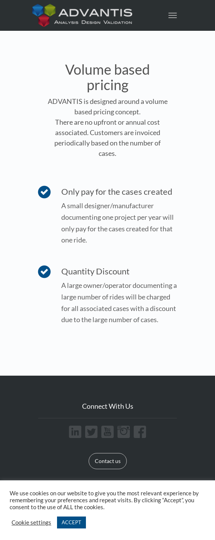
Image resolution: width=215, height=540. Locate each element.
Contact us (108, 461)
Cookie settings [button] (31, 522)
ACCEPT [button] (71, 522)
